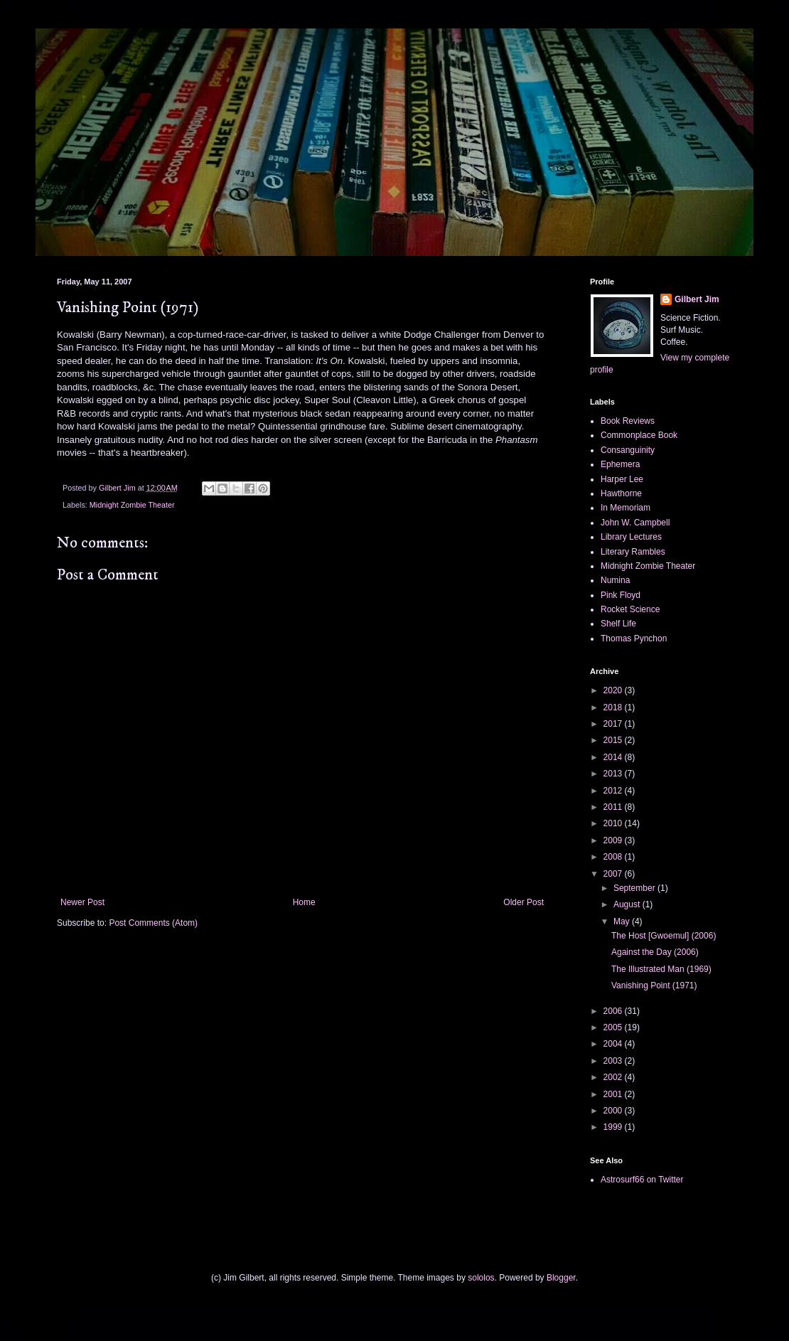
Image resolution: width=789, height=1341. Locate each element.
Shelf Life (618, 624)
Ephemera (620, 464)
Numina (615, 580)
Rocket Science (630, 609)
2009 (614, 840)
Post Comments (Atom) (153, 923)
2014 (614, 757)
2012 (614, 791)
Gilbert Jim (697, 299)
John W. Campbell (635, 523)
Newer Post (82, 902)
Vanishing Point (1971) (654, 985)
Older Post (523, 902)
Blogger (561, 1278)
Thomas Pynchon (634, 638)
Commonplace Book (639, 435)
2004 (614, 1044)
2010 (614, 823)
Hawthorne (621, 493)
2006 (614, 1011)
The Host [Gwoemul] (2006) (663, 936)
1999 (614, 1127)
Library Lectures (631, 537)
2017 (614, 724)
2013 (614, 774)
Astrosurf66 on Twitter (642, 1180)
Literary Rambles (633, 552)
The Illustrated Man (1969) (661, 969)
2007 (614, 874)
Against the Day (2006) (655, 952)
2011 (614, 807)
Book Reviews (628, 421)
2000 (614, 1111)
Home (304, 902)
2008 (614, 857)
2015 (614, 740)
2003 (614, 1061)
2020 (614, 690)
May (622, 921)
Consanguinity (628, 450)
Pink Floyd (620, 595)
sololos (481, 1278)
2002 (614, 1077)
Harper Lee (622, 479)
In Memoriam (625, 508)
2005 (614, 1027)
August (628, 904)
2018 (614, 707)
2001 (614, 1094)
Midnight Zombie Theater (132, 505)
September (635, 888)
